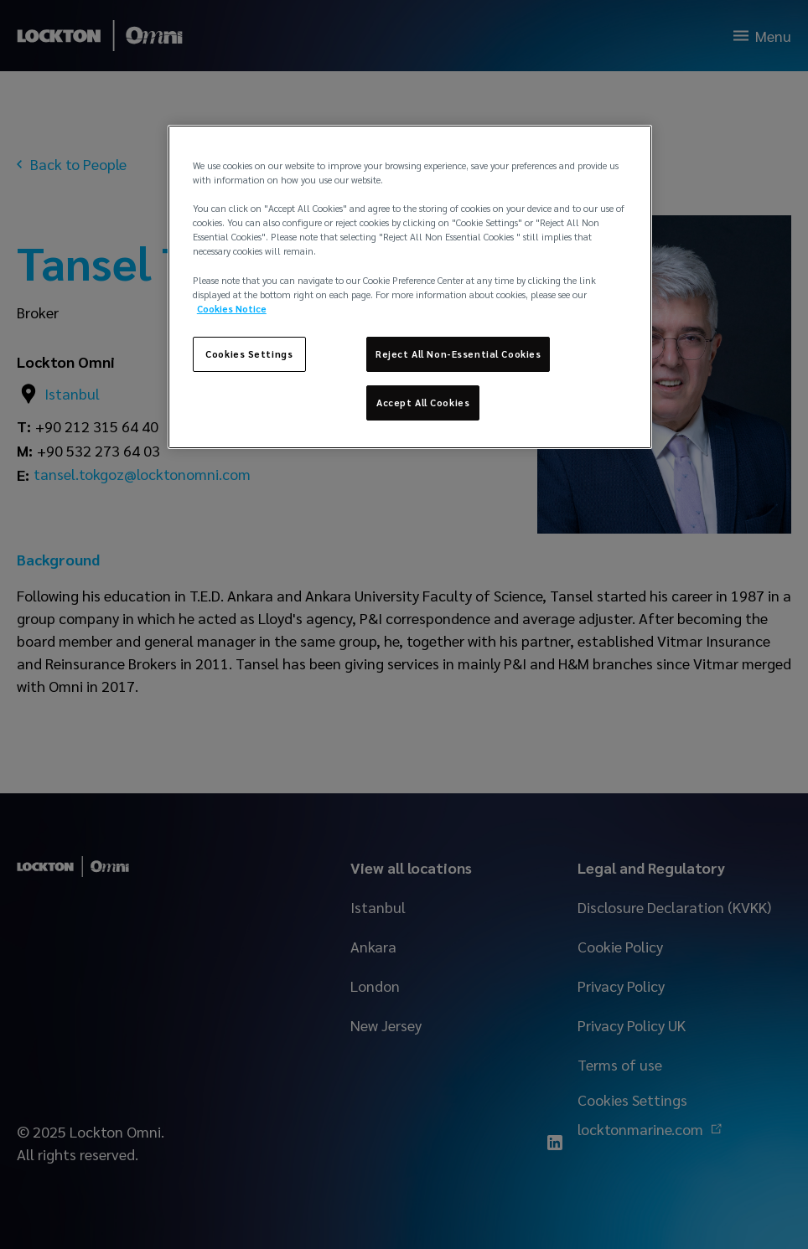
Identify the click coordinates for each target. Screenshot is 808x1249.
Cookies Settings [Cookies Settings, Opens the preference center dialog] (249, 354)
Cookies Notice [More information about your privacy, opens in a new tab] (232, 308)
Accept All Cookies (422, 402)
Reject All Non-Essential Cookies (458, 354)
